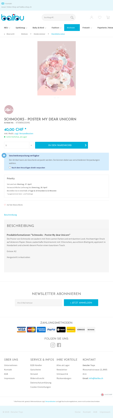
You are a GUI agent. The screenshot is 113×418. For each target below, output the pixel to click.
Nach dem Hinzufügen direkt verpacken (28, 167)
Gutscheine (35, 369)
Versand (34, 374)
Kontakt (8, 3)
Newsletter (62, 369)
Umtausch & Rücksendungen (64, 376)
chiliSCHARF (106, 394)
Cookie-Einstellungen (40, 387)
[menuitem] (60, 19)
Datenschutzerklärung (40, 382)
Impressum (9, 378)
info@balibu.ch (96, 378)
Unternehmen (10, 365)
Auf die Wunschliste (13, 205)
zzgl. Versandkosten (23, 133)
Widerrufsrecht (37, 378)
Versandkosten (50, 401)
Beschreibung (10, 214)
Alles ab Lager (63, 365)
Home (78, 412)
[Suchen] (72, 17)
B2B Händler (36, 365)
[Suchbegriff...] (58, 17)
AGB (6, 374)
